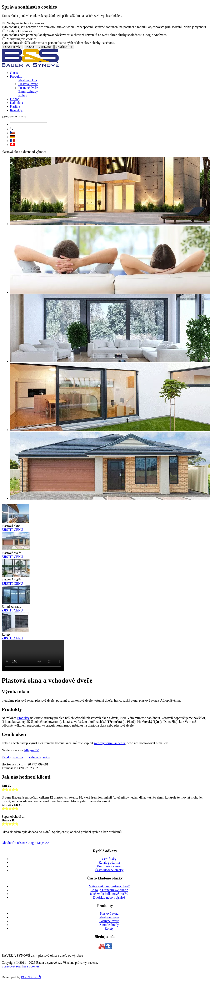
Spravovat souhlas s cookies (20, 966)
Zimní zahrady (28, 91)
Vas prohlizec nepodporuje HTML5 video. (33, 655)
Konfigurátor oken (109, 866)
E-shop (14, 99)
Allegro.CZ (31, 750)
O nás (14, 72)
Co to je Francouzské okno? (109, 890)
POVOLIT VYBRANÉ (39, 46)
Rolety (22, 95)
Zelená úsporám (39, 757)
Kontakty (16, 110)
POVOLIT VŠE (12, 46)
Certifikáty (109, 859)
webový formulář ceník (109, 743)
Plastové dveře (28, 84)
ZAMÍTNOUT (64, 46)
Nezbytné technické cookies (23, 23)
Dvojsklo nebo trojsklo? (109, 897)
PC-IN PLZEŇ (31, 977)
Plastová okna (27, 80)
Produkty (16, 76)
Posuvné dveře (28, 87)
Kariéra (15, 106)
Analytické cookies (17, 31)
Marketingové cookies (19, 39)
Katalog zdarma (12, 757)
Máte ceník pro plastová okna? (109, 886)
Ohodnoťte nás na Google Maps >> (25, 843)
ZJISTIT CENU (12, 529)
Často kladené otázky (109, 870)
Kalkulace (17, 102)
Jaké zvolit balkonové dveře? (109, 893)
